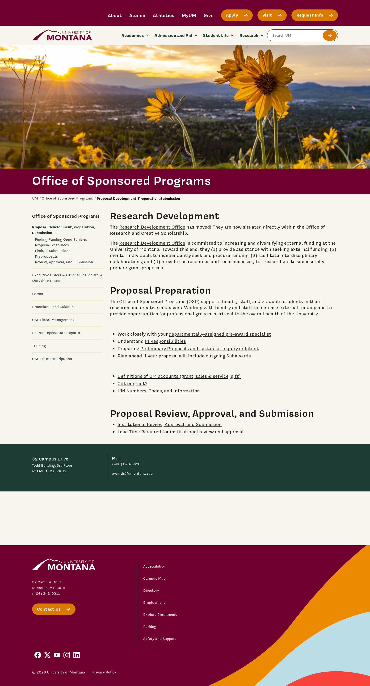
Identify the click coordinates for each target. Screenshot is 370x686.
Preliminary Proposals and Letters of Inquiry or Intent (199, 348)
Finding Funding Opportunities (61, 239)
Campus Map (154, 578)
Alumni (137, 15)
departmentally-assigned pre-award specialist (220, 334)
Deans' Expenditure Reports (56, 332)
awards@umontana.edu (132, 473)
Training (39, 345)
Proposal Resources (52, 245)
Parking (149, 626)
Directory (151, 590)
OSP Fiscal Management (53, 319)
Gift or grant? (132, 383)
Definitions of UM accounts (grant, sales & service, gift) (179, 376)
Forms (37, 293)
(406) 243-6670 (126, 464)
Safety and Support (159, 638)
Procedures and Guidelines (54, 306)
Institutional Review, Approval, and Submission (170, 424)
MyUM (189, 15)
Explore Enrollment (160, 614)
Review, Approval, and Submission (64, 262)
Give (209, 15)
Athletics (163, 15)
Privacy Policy (104, 672)
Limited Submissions (52, 250)
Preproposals (46, 256)
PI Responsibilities (165, 341)
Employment (154, 602)
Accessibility (154, 566)
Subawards (238, 356)
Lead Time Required (139, 432)
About (115, 15)
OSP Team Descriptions (52, 358)
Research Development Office (152, 227)
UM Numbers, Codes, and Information (159, 390)
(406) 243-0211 (46, 593)
